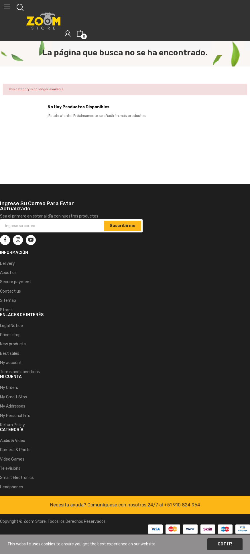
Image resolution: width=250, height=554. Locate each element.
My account (11, 362)
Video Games (12, 459)
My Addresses (12, 406)
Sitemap (8, 300)
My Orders (9, 387)
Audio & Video (12, 440)
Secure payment (15, 281)
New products (13, 344)
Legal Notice (11, 325)
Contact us (10, 291)
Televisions (10, 468)
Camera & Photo (15, 449)
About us (8, 272)
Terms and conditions (20, 371)
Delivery (7, 263)
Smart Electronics (17, 477)
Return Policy (12, 424)
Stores (6, 310)
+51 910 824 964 (182, 505)
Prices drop (10, 334)
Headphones (11, 487)
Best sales (9, 353)
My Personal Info (15, 415)
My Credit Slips (13, 397)
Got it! (225, 544)
